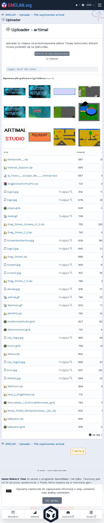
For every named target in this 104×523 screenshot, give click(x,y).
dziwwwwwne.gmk (19, 329)
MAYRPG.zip (15, 313)
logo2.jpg (12, 248)
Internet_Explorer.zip (20, 167)
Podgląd (65, 191)
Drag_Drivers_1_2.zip (20, 232)
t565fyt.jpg (13, 378)
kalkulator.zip (16, 418)
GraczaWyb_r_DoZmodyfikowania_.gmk (31, 402)
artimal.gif (14, 297)
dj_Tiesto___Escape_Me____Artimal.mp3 (32, 175)
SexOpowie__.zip (18, 159)
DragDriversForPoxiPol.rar (23, 183)
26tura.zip (14, 353)
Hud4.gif (13, 216)
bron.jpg (12, 370)
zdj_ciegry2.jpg (16, 362)
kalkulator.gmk (16, 426)
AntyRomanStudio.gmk (21, 321)
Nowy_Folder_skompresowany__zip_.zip (32, 410)
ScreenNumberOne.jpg (20, 240)
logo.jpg (12, 199)
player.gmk (14, 208)
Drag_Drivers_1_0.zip (20, 281)
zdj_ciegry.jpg (15, 337)
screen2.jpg (14, 272)
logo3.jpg (12, 191)
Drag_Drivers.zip (17, 256)
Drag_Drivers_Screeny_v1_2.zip (26, 224)
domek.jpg (13, 289)
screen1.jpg (13, 264)
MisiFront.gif (15, 305)
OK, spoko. (52, 500)
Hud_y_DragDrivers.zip (21, 394)
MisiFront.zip (15, 386)
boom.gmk (14, 345)
